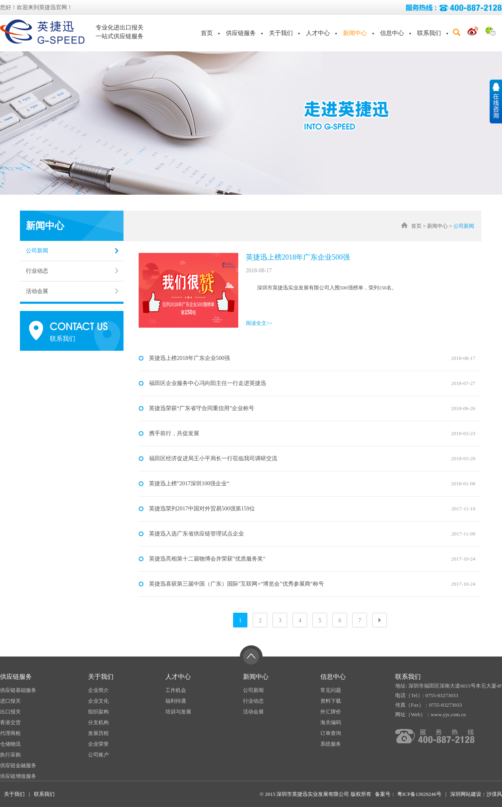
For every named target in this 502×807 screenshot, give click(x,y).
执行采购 (10, 755)
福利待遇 (175, 701)
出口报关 (10, 712)
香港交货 (10, 722)
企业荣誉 (98, 744)
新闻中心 (355, 33)
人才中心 (318, 33)
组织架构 (98, 712)
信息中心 (392, 33)
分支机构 (98, 722)
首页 (207, 33)
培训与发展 (178, 712)
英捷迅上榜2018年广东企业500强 (298, 257)
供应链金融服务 (18, 765)
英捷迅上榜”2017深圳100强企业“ (189, 484)
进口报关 (10, 701)
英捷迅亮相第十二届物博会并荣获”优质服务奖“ (207, 559)
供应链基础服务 (18, 690)
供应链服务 (241, 33)
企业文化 (98, 701)
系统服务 (330, 744)
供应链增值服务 (18, 776)
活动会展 (37, 291)
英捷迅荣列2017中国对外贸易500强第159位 (202, 509)
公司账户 (98, 755)
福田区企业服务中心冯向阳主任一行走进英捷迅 (207, 383)
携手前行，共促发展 (174, 433)
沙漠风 (494, 794)
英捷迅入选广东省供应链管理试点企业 (196, 534)
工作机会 (175, 690)
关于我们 (281, 33)
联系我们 (429, 33)
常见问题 (330, 690)
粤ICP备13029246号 (418, 794)
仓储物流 (10, 744)
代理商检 (10, 733)
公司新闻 (37, 251)
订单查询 (330, 733)
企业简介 (98, 690)
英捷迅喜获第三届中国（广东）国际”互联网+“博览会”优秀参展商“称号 (236, 584)
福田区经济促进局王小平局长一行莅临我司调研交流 (213, 458)
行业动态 (37, 271)
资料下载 (330, 701)
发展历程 (98, 733)
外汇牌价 (330, 712)
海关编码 (330, 722)
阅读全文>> (259, 323)
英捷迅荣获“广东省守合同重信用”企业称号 (201, 408)
